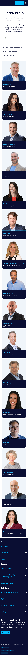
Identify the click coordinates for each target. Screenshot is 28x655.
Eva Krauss (6, 204)
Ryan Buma (6, 442)
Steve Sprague (8, 383)
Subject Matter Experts (10, 51)
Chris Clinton (7, 353)
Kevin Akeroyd (7, 84)
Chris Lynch (6, 234)
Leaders (5, 47)
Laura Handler (8, 532)
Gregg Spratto (8, 174)
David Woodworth (9, 144)
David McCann (8, 293)
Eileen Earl (6, 412)
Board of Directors (9, 55)
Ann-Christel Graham (10, 263)
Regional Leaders (16, 47)
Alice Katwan (7, 114)
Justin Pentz (7, 502)
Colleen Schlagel (8, 472)
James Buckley (8, 323)
